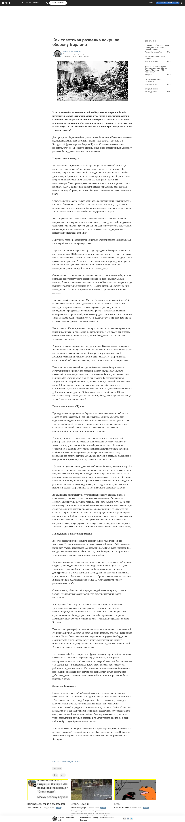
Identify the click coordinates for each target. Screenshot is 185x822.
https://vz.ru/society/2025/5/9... (67, 761)
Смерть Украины (151, 89)
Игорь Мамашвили (34, 808)
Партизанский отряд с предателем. (153, 80)
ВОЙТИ (150, 3)
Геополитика (57, 768)
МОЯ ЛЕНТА (26, 3)
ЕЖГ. (117, 804)
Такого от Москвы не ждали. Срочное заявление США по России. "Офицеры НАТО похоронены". (156, 69)
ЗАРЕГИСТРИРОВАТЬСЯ (167, 3)
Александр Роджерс (78, 808)
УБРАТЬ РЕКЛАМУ (58, 3)
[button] (182, 3)
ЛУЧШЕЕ (36, 3)
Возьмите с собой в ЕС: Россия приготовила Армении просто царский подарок (157, 47)
